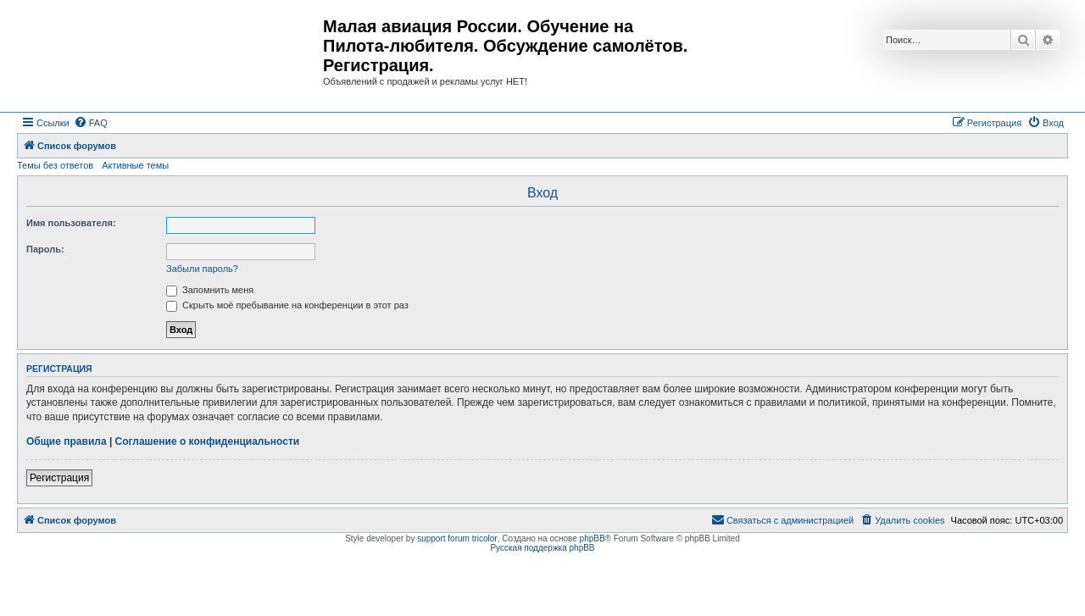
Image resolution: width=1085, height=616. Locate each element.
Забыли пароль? (202, 269)
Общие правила (66, 441)
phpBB (592, 538)
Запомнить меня (209, 290)
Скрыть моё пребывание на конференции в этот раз (287, 305)
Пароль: (45, 249)
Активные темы (135, 165)
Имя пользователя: (71, 223)
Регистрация (59, 478)
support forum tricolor (457, 538)
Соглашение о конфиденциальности (207, 441)
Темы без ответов (55, 165)
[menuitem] (91, 123)
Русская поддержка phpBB (542, 547)
